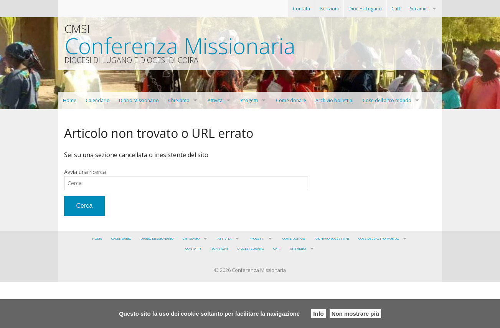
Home (69, 100)
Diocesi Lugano (365, 8)
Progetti (249, 100)
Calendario (98, 100)
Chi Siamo (179, 100)
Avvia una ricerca (85, 172)
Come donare (291, 100)
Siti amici (419, 8)
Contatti (301, 8)
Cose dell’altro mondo (387, 100)
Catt (395, 8)
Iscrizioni (329, 8)
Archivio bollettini (334, 100)
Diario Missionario (139, 100)
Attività (215, 100)
